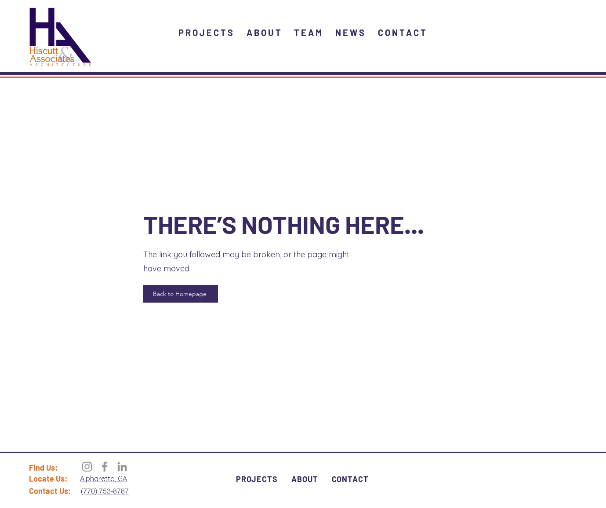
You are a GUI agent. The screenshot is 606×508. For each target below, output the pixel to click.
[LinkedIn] (122, 466)
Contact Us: (50, 491)
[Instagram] (87, 466)
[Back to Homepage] (180, 294)
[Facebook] (104, 466)
